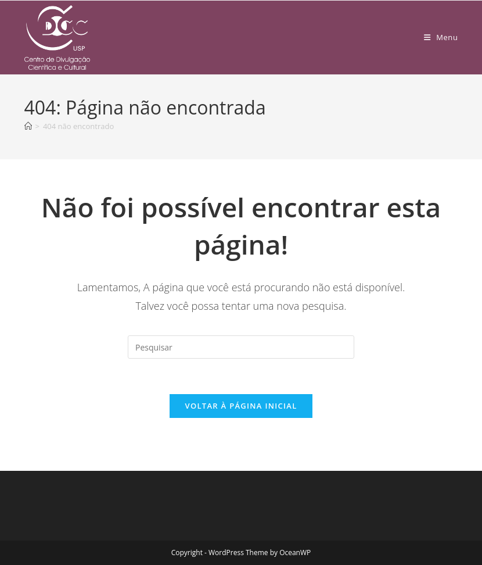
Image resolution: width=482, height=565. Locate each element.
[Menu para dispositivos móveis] (441, 37)
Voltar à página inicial (241, 405)
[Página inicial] (28, 126)
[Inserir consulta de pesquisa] (241, 347)
